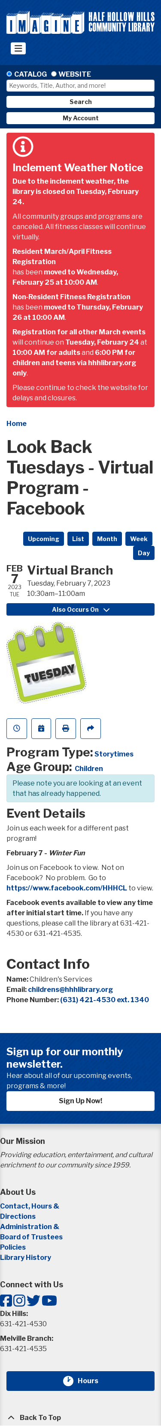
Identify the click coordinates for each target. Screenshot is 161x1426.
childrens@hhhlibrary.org (70, 989)
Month (107, 538)
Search (81, 101)
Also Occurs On (80, 609)
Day (144, 553)
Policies (13, 1247)
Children (89, 769)
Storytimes (114, 754)
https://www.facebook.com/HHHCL (66, 888)
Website (74, 74)
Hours (93, 1381)
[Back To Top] (80, 1417)
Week (139, 538)
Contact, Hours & (30, 1206)
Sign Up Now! (80, 1101)
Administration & (30, 1227)
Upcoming (43, 538)
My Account (81, 118)
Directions (18, 1216)
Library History (25, 1257)
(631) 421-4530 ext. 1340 (104, 1000)
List (78, 538)
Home (16, 424)
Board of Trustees (31, 1237)
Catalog (30, 74)
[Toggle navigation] (18, 48)
